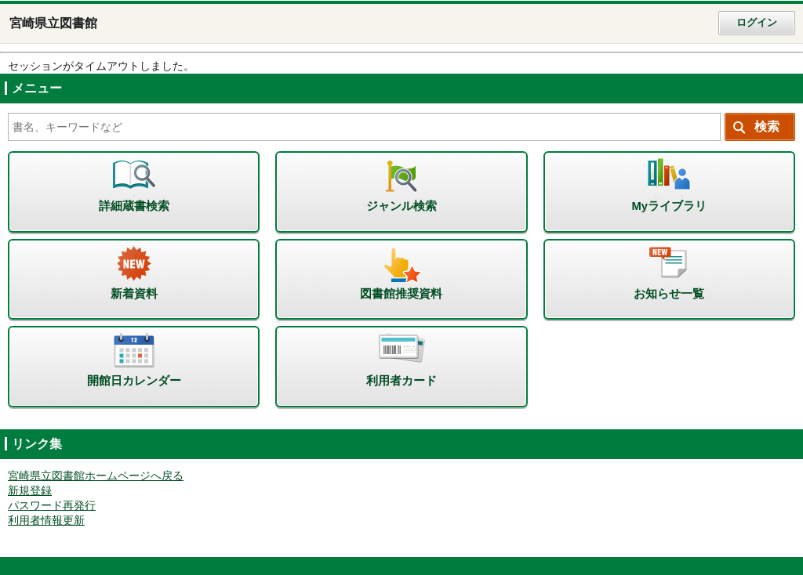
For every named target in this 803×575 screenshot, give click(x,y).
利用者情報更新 (46, 520)
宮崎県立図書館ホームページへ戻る (95, 476)
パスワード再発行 (52, 506)
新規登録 (30, 491)
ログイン (756, 22)
